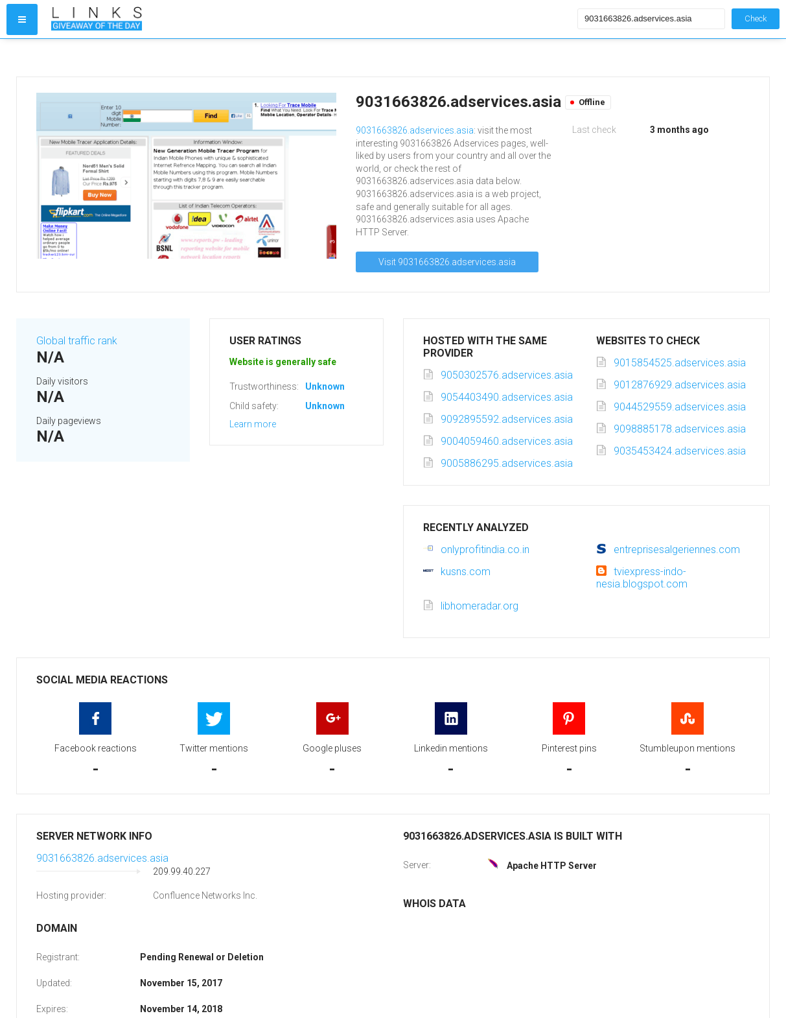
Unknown (325, 386)
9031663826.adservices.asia (415, 130)
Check (756, 18)
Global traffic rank (76, 341)
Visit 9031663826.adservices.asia (447, 262)
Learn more (252, 424)
